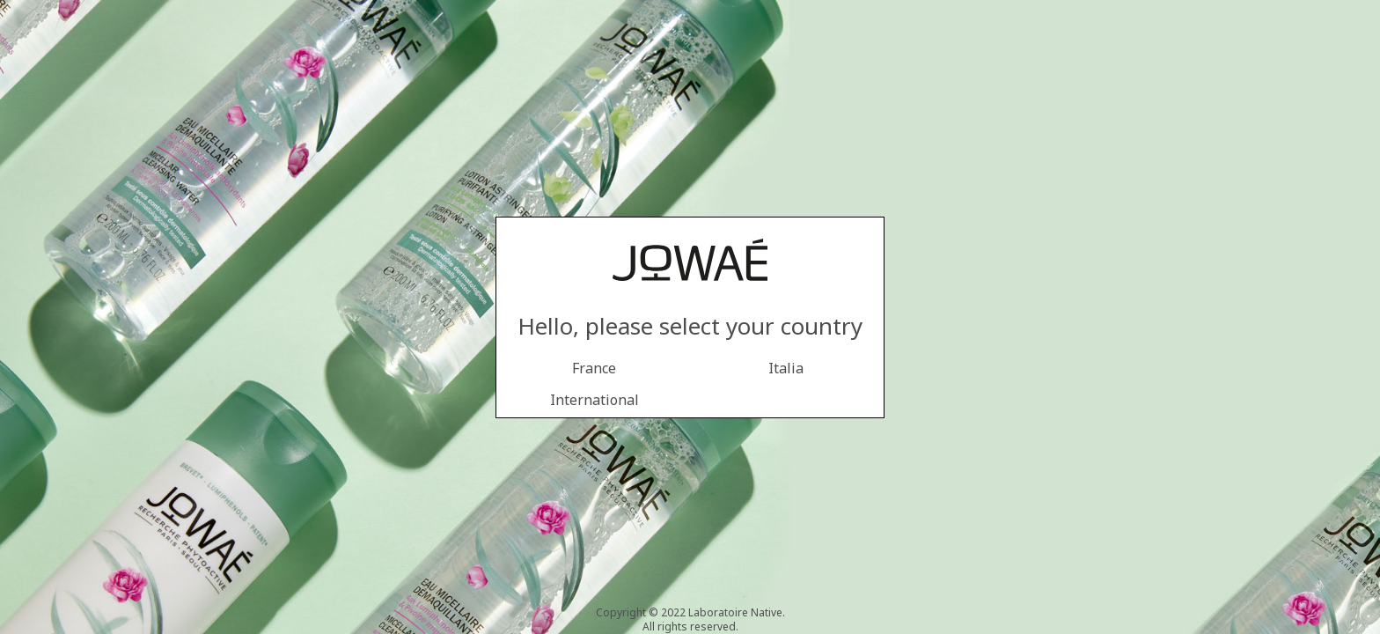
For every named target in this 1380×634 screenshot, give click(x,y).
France (594, 368)
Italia (786, 368)
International (594, 399)
